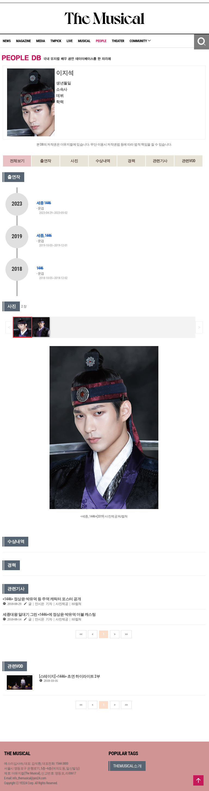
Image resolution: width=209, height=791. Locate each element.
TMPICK (55, 41)
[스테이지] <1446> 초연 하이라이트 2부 (69, 676)
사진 (74, 161)
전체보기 (17, 161)
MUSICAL (84, 41)
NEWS (7, 41)
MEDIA (40, 41)
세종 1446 (43, 203)
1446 (39, 268)
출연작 (45, 161)
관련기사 (160, 161)
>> (126, 634)
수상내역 (103, 161)
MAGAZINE (23, 41)
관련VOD (188, 161)
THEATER (118, 41)
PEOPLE (101, 41)
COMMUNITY (140, 41)
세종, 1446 (43, 235)
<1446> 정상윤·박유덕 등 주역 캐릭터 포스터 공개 (42, 599)
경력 (131, 161)
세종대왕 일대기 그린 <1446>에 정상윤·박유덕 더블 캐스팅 (49, 614)
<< (81, 634)
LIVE (70, 41)
